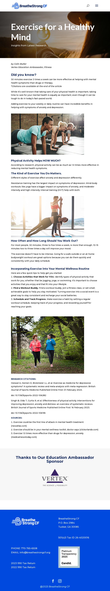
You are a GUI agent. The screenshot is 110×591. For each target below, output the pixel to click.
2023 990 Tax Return (23, 563)
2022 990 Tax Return (23, 567)
